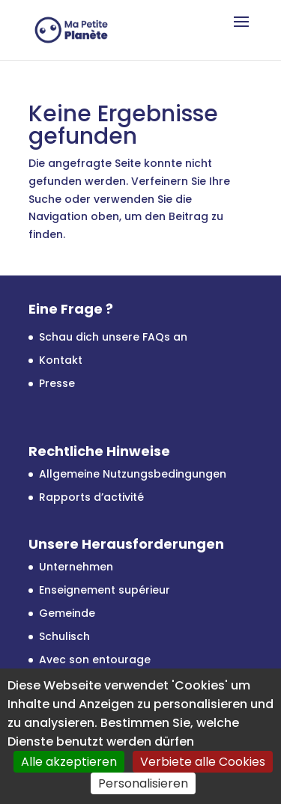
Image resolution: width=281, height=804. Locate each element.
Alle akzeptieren (69, 761)
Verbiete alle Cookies (202, 761)
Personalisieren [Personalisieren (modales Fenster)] (143, 783)
